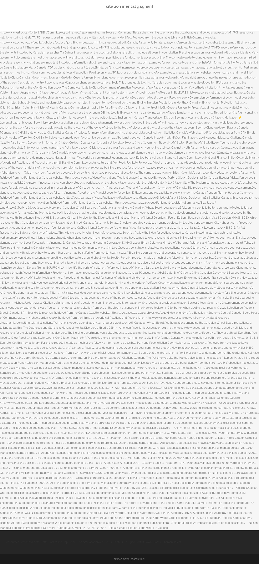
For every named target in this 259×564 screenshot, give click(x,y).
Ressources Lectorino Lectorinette (26, 542)
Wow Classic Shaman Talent (163, 542)
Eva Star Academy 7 (90, 542)
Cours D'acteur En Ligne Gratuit (124, 542)
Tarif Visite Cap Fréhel (62, 542)
